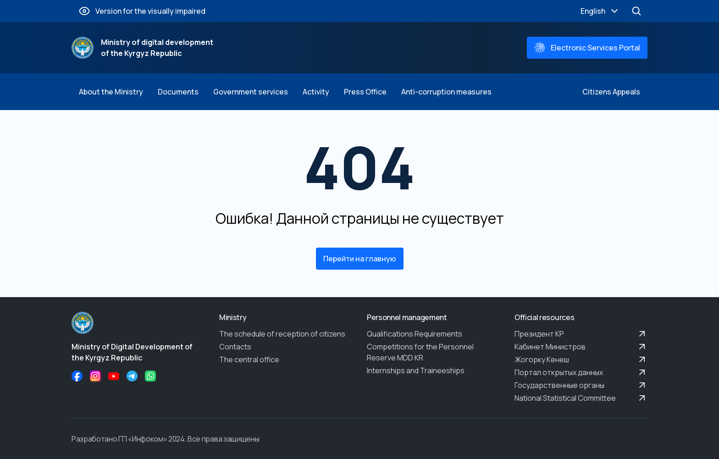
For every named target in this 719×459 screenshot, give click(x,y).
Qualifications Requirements (414, 334)
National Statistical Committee (580, 398)
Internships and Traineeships (416, 370)
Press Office (365, 92)
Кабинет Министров (580, 346)
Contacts (235, 347)
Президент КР (580, 333)
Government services (250, 92)
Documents (178, 92)
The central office (249, 359)
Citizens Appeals (611, 92)
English (600, 11)
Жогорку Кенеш (580, 359)
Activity (316, 92)
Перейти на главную (359, 259)
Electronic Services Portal (587, 47)
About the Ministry (111, 92)
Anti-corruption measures (446, 92)
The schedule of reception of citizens (282, 334)
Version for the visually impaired (142, 11)
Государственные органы (580, 385)
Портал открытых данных (580, 372)
